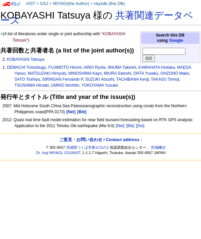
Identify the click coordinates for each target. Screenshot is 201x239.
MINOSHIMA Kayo (85, 73)
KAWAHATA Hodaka (157, 67)
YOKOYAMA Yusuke (99, 85)
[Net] (120, 125)
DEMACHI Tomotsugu (26, 67)
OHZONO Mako (174, 73)
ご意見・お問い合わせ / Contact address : (100, 139)
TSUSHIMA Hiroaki (32, 85)
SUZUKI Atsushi (99, 79)
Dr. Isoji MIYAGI (49, 153)
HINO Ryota (94, 67)
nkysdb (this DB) (109, 3)
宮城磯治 (158, 147)
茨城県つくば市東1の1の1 (87, 147)
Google (176, 40)
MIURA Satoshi (117, 73)
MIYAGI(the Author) (71, 3)
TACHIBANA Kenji (132, 79)
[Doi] (140, 125)
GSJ (44, 3)
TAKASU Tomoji (165, 79)
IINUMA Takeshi (122, 67)
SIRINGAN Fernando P (62, 79)
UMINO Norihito (65, 85)
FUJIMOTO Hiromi (65, 67)
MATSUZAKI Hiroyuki (47, 73)
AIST (30, 3)
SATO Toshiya (27, 79)
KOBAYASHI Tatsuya (26, 59)
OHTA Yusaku (145, 73)
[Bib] (130, 125)
